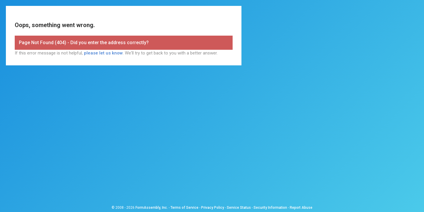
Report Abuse (301, 208)
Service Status (239, 208)
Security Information (270, 208)
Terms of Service (184, 208)
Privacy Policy (212, 208)
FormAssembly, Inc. (151, 208)
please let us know (103, 53)
